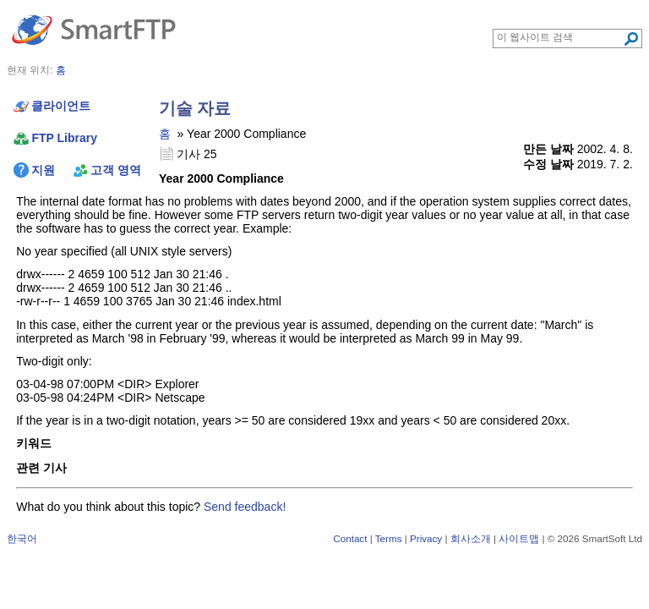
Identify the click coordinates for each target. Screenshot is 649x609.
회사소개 (470, 538)
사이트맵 (519, 538)
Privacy (426, 538)
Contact (350, 538)
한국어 (22, 538)
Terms (388, 538)
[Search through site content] (560, 37)
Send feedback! (245, 506)
